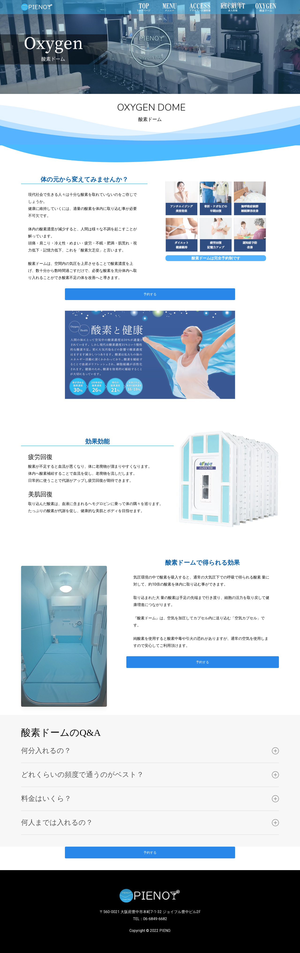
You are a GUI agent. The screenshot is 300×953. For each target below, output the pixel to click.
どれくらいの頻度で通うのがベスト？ (150, 774)
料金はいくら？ (150, 798)
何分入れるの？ (150, 751)
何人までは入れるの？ (150, 822)
